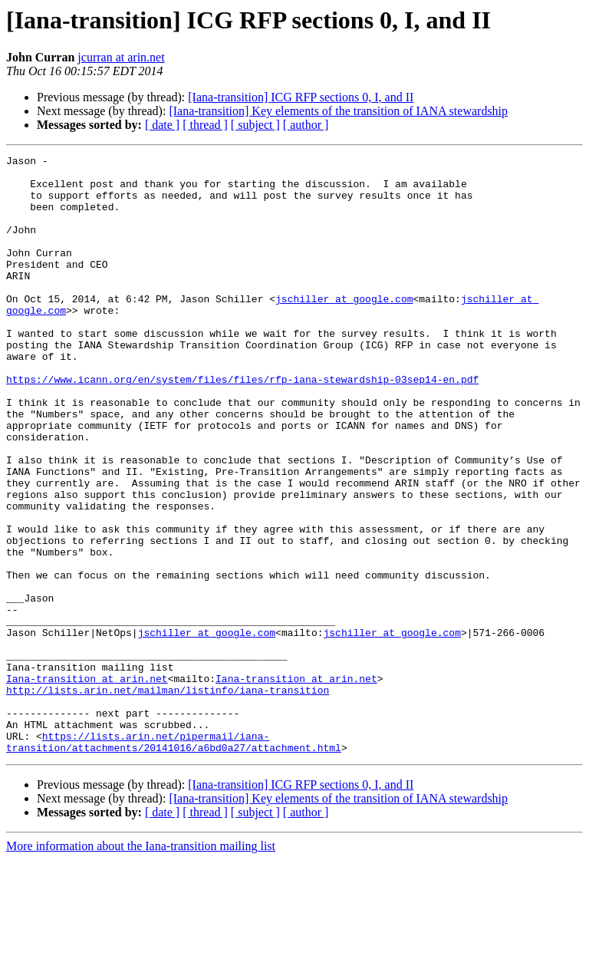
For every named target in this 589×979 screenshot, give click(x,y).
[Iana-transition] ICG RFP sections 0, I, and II (300, 97)
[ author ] (306, 124)
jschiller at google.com (344, 328)
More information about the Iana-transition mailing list (140, 965)
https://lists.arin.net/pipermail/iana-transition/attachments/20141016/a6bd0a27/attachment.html (173, 860)
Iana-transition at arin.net (87, 784)
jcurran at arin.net (120, 57)
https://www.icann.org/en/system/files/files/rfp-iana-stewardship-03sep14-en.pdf (242, 425)
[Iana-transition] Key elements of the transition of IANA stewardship (338, 110)
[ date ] (162, 124)
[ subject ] (255, 124)
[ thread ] (205, 124)
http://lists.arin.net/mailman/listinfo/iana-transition (167, 798)
